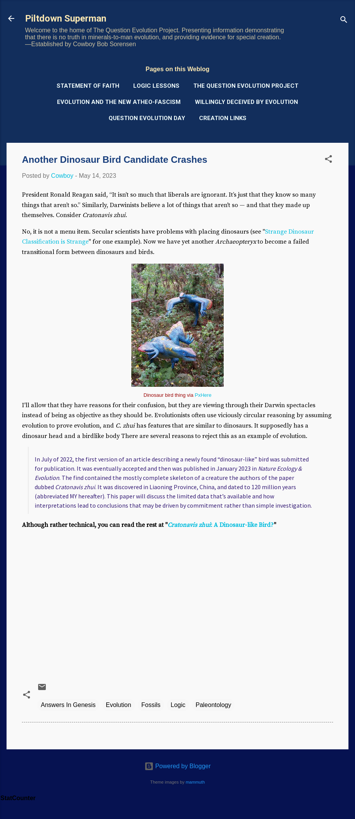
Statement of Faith (88, 85)
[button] (328, 160)
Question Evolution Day (147, 118)
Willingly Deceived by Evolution (246, 102)
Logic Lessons (156, 85)
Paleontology (213, 705)
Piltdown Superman (65, 18)
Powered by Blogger (177, 766)
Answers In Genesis (68, 705)
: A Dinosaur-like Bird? (220, 525)
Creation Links (222, 118)
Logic (178, 705)
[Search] (343, 21)
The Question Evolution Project (245, 85)
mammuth (195, 782)
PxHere (203, 395)
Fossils (151, 705)
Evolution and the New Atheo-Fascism (119, 102)
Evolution (118, 705)
